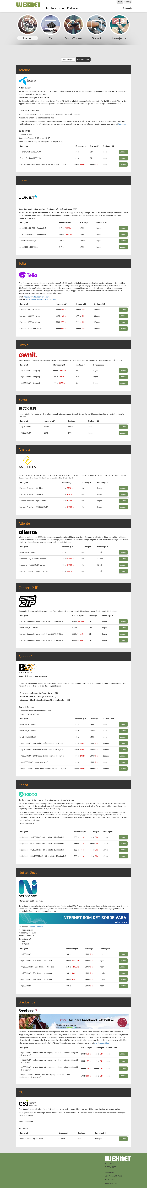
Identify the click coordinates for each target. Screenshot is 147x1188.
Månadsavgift (80, 146)
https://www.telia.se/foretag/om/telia (41, 299)
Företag (128, 2)
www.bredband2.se (101, 1043)
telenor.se (122, 124)
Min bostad (72, 7)
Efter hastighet (68, 59)
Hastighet (24, 146)
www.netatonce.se (36, 927)
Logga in (127, 8)
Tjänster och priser (55, 7)
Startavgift (94, 146)
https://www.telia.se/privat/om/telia (38, 297)
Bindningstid (108, 146)
